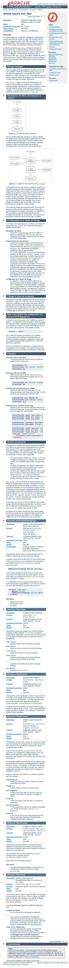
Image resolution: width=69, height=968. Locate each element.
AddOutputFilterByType (55, 54)
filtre (23, 554)
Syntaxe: (9, 528)
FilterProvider (52, 61)
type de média (25, 556)
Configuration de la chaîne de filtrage (23, 220)
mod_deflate (16, 561)
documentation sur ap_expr (31, 276)
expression (30, 88)
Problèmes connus (54, 72)
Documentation (23, 9)
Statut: (5, 24)
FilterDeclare (52, 58)
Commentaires (53, 80)
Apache (5, 9)
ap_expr (28, 860)
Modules (39, 4)
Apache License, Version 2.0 (19, 964)
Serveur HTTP (13, 9)
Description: (7, 20)
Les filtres (13, 605)
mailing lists (35, 957)
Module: (9, 544)
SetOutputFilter (16, 603)
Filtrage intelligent (54, 27)
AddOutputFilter (36, 72)
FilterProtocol (52, 59)
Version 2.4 (33, 9)
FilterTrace (52, 63)
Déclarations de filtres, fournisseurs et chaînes (56, 30)
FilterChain (52, 56)
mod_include (15, 871)
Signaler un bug (54, 75)
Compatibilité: (8, 31)
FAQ (51, 4)
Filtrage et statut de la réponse (20, 296)
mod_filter (21, 48)
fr (45, 16)
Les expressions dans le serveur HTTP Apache (25, 867)
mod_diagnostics (36, 924)
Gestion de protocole (55, 49)
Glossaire (57, 4)
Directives (46, 4)
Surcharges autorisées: (14, 540)
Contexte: (10, 536)
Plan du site (64, 4)
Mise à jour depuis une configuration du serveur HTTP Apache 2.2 (56, 42)
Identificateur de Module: (11, 26)
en (42, 16)
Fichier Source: (8, 28)
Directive (11, 521)
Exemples (52, 47)
